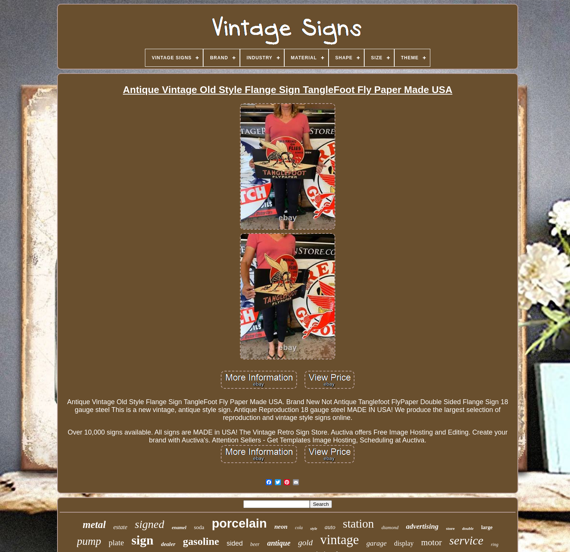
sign (142, 540)
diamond (390, 527)
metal (94, 524)
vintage (339, 539)
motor (431, 542)
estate (120, 527)
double (468, 528)
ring (494, 544)
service (466, 540)
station (358, 523)
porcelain (239, 523)
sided (234, 543)
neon (281, 526)
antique (278, 543)
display (404, 543)
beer (254, 544)
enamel (179, 527)
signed (149, 524)
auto (330, 527)
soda (199, 527)
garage (376, 543)
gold (305, 542)
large (486, 527)
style (313, 528)
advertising (422, 526)
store (450, 528)
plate (116, 542)
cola (299, 527)
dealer (168, 544)
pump (89, 541)
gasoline (201, 541)
